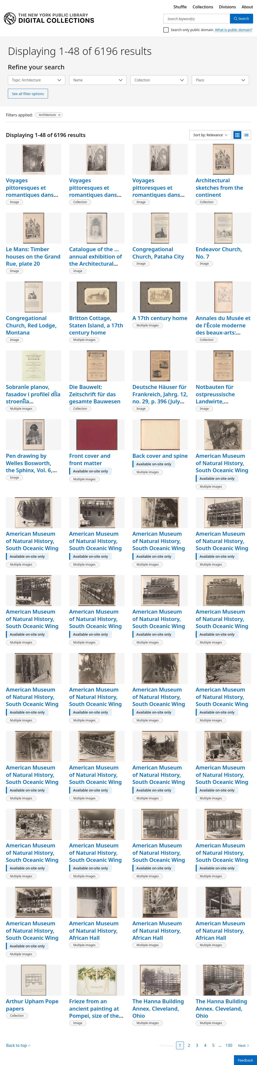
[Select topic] (36, 80)
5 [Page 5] (213, 1045)
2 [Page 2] (189, 1045)
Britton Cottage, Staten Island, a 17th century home (96, 325)
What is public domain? (233, 29)
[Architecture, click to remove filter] (49, 115)
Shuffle (180, 7)
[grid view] (237, 135)
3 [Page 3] (197, 1045)
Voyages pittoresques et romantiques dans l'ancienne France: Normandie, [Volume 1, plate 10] (159, 198)
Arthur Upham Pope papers (32, 1004)
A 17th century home (159, 318)
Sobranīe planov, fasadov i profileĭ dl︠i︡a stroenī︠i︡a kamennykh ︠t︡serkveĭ (33, 397)
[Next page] (242, 1045)
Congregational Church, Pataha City (158, 252)
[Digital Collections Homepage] (49, 18)
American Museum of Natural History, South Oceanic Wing (222, 463)
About (247, 7)
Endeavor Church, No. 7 (219, 252)
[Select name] (98, 80)
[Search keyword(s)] (196, 19)
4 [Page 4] (205, 1045)
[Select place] (220, 80)
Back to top (18, 1045)
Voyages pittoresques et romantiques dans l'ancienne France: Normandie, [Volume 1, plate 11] (33, 198)
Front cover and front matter (89, 459)
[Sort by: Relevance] (210, 135)
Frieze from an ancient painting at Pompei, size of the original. (94, 1012)
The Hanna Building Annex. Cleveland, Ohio (158, 1008)
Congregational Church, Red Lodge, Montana (31, 325)
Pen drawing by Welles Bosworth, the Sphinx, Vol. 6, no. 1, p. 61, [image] (31, 466)
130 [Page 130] (228, 1045)
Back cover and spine (160, 455)
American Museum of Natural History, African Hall (94, 930)
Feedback (245, 1060)
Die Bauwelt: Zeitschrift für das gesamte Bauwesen (94, 394)
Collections (203, 7)
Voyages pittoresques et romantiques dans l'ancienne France (93, 191)
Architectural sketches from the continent (219, 187)
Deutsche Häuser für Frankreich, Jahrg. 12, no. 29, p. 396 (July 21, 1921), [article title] (160, 401)
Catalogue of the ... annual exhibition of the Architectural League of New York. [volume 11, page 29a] (96, 267)
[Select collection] (159, 80)
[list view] (246, 135)
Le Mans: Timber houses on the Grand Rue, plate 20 (33, 256)
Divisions (227, 7)
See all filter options (28, 93)
